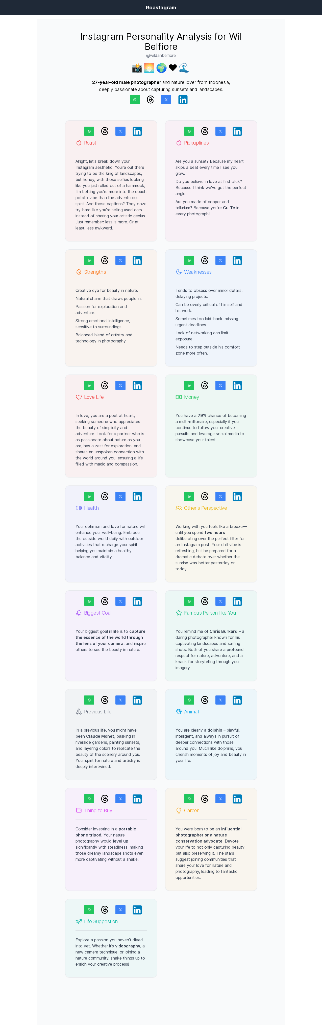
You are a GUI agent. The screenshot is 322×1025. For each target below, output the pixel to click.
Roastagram (161, 8)
